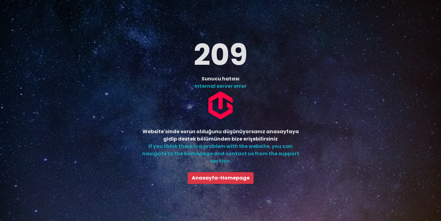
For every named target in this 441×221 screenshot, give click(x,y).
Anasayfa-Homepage (221, 177)
